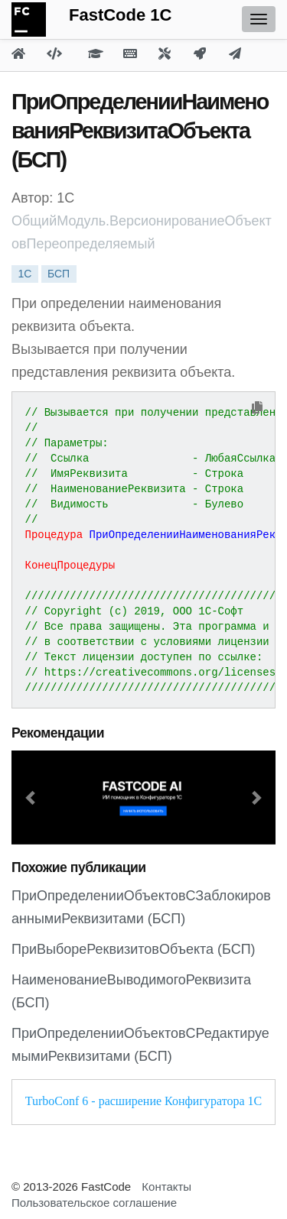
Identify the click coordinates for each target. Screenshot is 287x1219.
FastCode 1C (120, 14)
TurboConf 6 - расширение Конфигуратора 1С (143, 1100)
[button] (31, 798)
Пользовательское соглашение (94, 1202)
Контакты (166, 1186)
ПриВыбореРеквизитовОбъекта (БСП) (133, 949)
